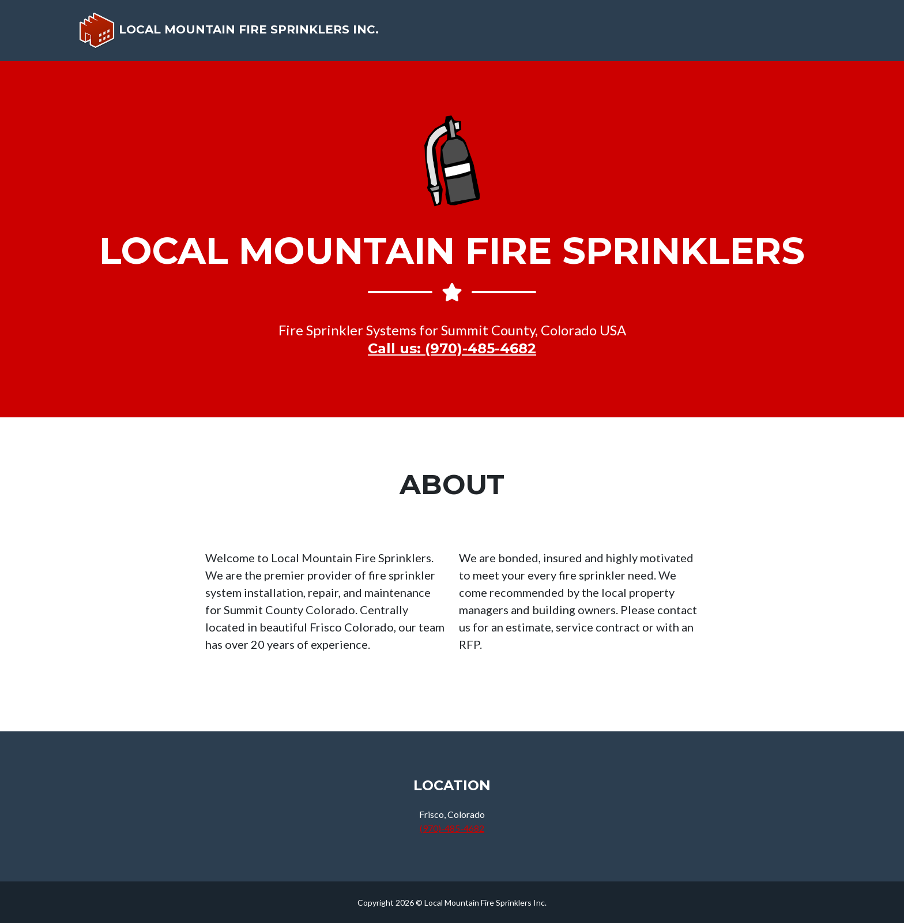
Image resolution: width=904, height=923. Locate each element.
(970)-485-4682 (452, 828)
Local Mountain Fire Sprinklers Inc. (231, 35)
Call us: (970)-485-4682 (452, 348)
